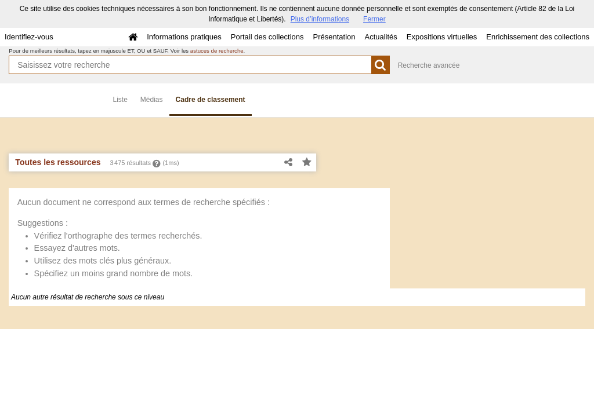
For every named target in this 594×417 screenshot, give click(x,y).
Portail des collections (267, 36)
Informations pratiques (184, 36)
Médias (151, 100)
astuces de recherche (217, 50)
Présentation (334, 36)
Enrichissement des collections (537, 36)
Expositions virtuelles (442, 36)
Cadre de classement (210, 100)
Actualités (380, 36)
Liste (120, 100)
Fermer (374, 19)
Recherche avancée (429, 65)
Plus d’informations (320, 19)
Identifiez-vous (29, 36)
